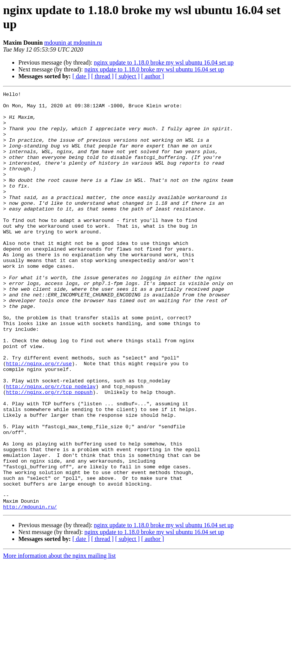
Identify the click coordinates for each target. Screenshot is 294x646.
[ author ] (152, 76)
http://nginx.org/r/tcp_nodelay (51, 445)
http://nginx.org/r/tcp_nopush (49, 452)
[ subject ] (127, 76)
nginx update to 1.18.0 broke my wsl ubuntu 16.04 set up (164, 62)
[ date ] (81, 76)
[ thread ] (102, 76)
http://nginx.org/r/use (39, 418)
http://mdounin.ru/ (30, 590)
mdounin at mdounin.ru (73, 42)
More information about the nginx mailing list (59, 639)
